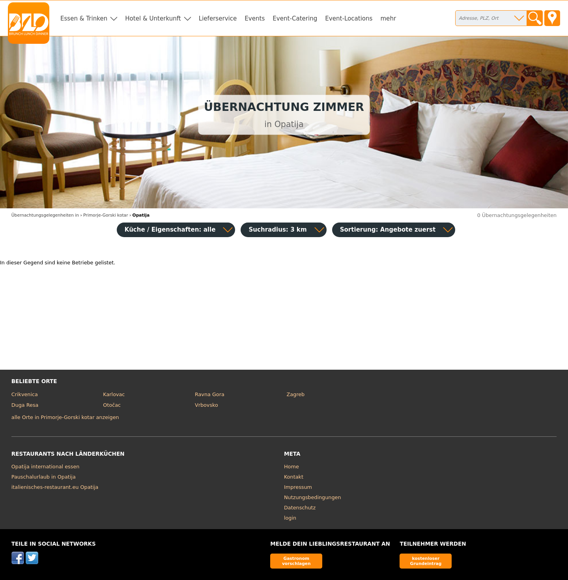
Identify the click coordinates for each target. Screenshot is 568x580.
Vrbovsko (206, 405)
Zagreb (295, 394)
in (45, 215)
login (290, 518)
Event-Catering (295, 18)
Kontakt (293, 477)
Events (255, 18)
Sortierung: (388, 229)
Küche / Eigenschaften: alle (170, 229)
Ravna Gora (209, 394)
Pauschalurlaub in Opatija (43, 477)
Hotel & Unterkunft (153, 18)
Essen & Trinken (83, 18)
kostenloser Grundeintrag (425, 561)
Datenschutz (300, 508)
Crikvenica (24, 394)
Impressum (298, 487)
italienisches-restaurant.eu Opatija (55, 487)
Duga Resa (25, 405)
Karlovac (114, 394)
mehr (388, 18)
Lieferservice (218, 18)
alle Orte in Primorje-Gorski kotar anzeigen (65, 417)
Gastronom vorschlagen (296, 561)
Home (291, 467)
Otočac (112, 405)
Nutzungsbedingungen (312, 497)
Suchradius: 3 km (277, 229)
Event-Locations (348, 18)
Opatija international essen (45, 467)
